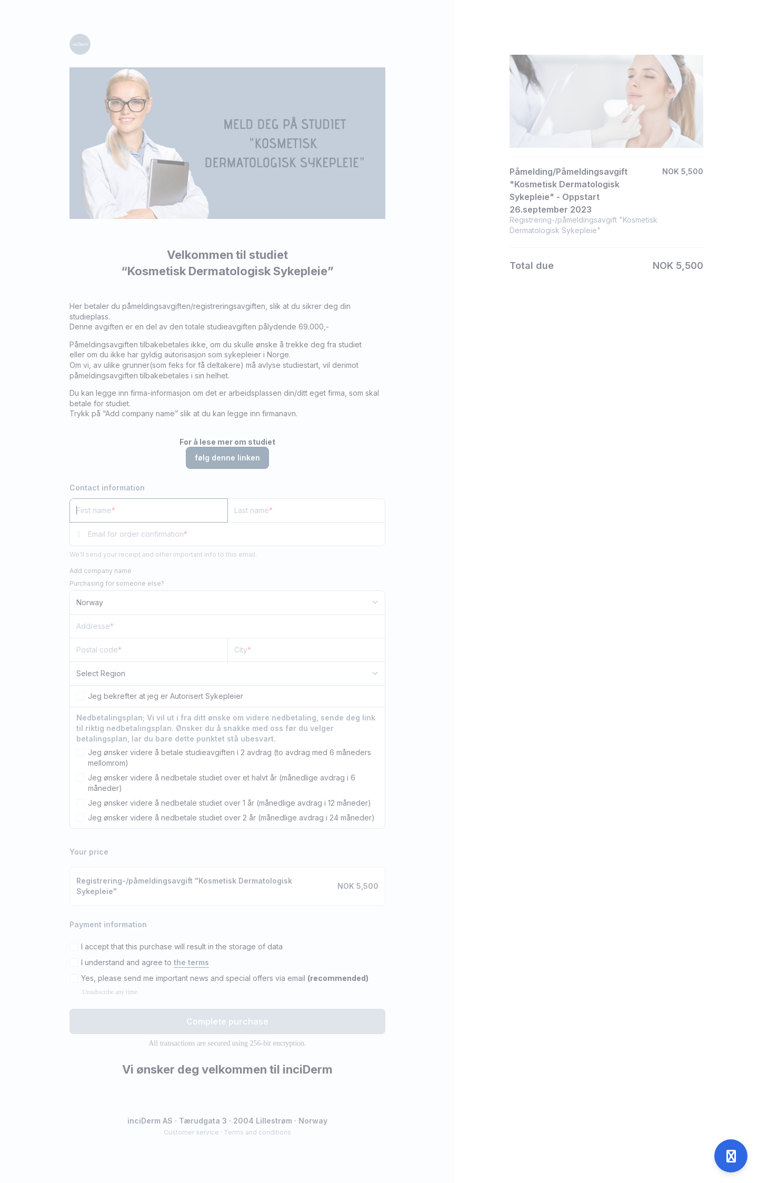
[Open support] (730, 1155)
